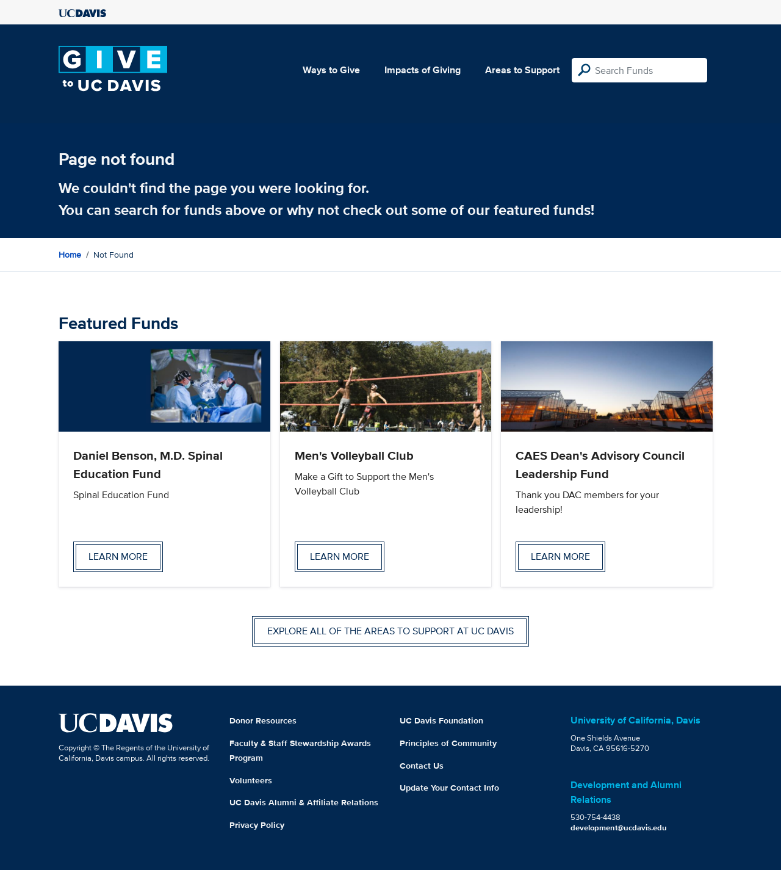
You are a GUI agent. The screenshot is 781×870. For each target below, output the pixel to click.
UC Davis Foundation (441, 720)
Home (70, 254)
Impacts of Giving (422, 70)
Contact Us (422, 765)
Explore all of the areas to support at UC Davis (390, 631)
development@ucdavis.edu (618, 827)
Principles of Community (448, 743)
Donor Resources (263, 720)
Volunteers (250, 780)
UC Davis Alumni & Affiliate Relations (303, 802)
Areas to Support (522, 70)
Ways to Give (331, 70)
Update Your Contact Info (449, 787)
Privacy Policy (256, 825)
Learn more (118, 556)
